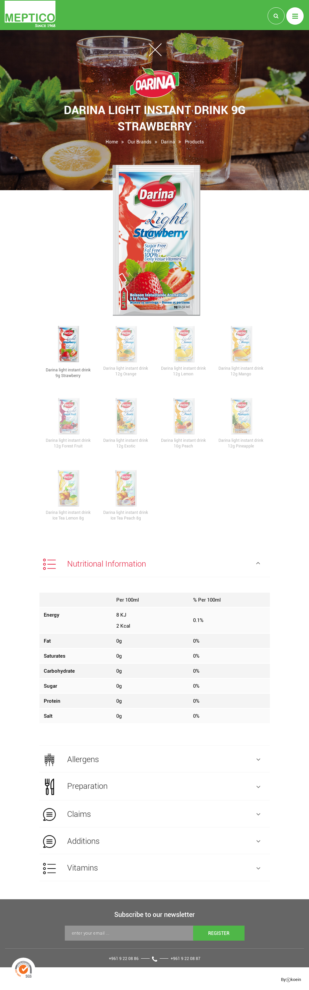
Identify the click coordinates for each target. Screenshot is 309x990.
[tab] (154, 564)
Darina (168, 143)
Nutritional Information (151, 564)
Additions (151, 843)
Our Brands (139, 143)
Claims (151, 815)
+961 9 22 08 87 (185, 961)
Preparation (151, 787)
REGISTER (218, 935)
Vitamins (151, 870)
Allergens (151, 760)
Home (112, 143)
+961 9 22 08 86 (124, 961)
